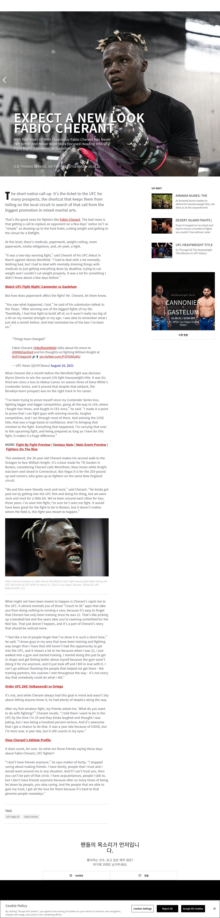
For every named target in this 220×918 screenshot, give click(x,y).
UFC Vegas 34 (12, 816)
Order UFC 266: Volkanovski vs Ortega (34, 686)
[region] (110, 909)
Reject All (167, 908)
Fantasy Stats (63, 444)
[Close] (214, 908)
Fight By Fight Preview (33, 444)
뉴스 (50, 13)
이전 (6, 80)
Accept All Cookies (193, 908)
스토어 (200, 13)
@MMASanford (22, 352)
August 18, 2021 (62, 365)
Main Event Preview (91, 444)
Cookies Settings (142, 908)
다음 (214, 80)
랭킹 (22, 13)
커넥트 (159, 13)
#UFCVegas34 (21, 356)
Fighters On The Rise (21, 449)
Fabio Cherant (70, 219)
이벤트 (10, 13)
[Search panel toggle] (209, 13)
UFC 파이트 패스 (180, 13)
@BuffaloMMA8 (45, 347)
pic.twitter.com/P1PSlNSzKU (60, 356)
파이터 (37, 13)
